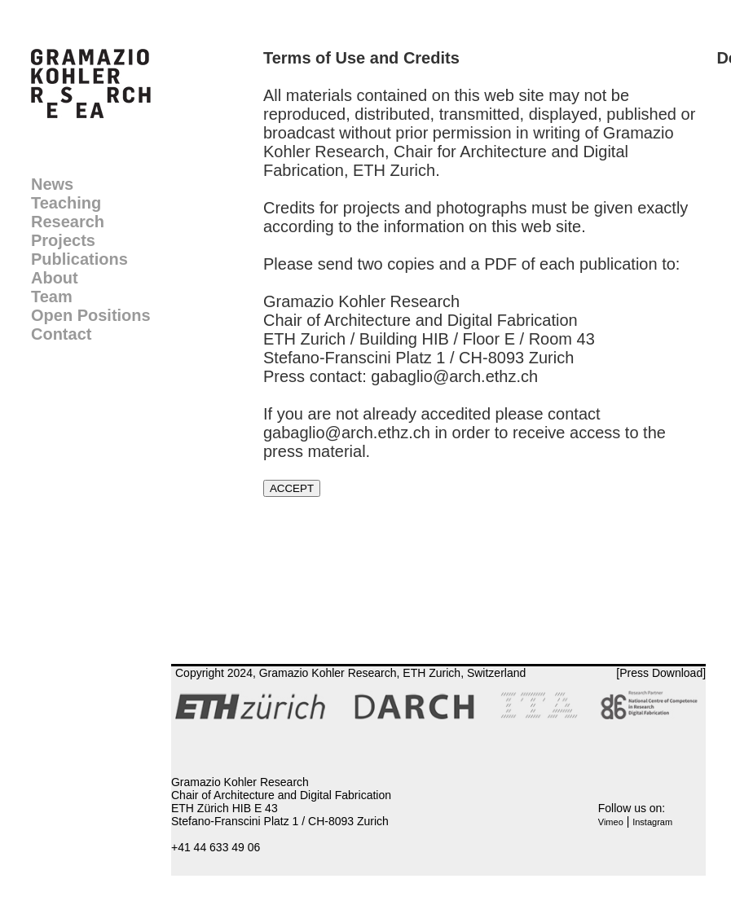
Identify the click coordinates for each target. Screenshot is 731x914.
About (54, 278)
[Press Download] (661, 672)
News (52, 184)
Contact (61, 334)
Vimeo (610, 822)
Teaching (66, 203)
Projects (63, 240)
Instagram (652, 822)
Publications (79, 259)
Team (52, 296)
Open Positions (91, 315)
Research (67, 222)
